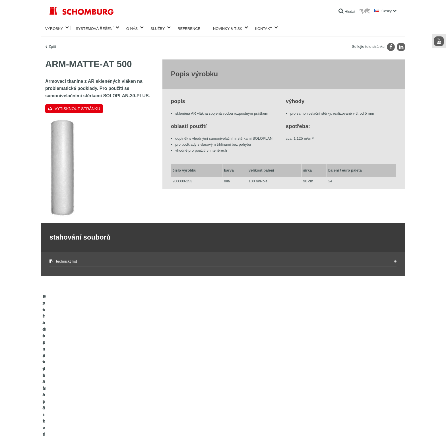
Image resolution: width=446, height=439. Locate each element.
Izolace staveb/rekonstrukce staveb (76, 372)
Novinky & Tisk (227, 27)
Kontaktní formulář (182, 389)
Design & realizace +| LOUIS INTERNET (374, 428)
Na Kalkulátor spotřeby (185, 372)
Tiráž (68, 428)
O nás (132, 27)
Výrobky (54, 27)
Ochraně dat (82, 428)
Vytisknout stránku (77, 106)
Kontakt (263, 27)
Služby (157, 27)
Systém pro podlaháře (66, 389)
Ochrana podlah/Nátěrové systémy (75, 398)
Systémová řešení (94, 27)
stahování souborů (182, 381)
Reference (188, 27)
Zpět (52, 44)
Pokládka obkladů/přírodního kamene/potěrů (83, 381)
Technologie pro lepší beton (70, 407)
